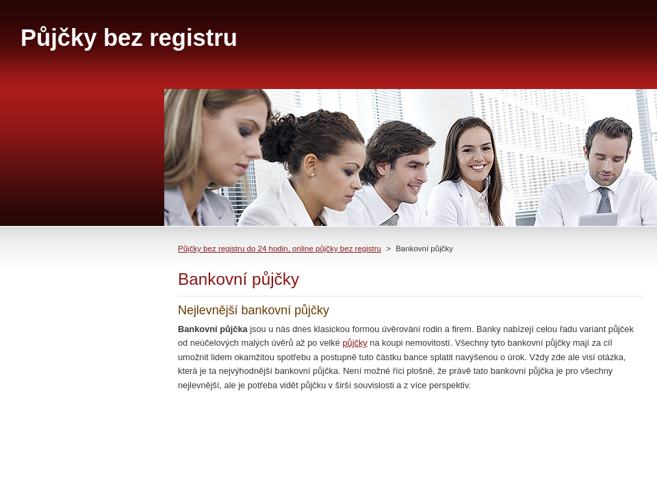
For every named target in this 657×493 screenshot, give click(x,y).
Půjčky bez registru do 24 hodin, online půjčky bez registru (279, 248)
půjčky (354, 343)
